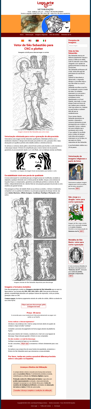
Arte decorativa (54, 34)
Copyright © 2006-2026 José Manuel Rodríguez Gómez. (32, 403)
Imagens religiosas (41, 34)
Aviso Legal (34, 406)
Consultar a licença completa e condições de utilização (33, 390)
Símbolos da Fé (66, 34)
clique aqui (24, 343)
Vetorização (29, 34)
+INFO (77, 188)
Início (21, 34)
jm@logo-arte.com (37, 12)
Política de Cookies (46, 406)
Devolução (57, 406)
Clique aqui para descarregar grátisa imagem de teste (34, 305)
